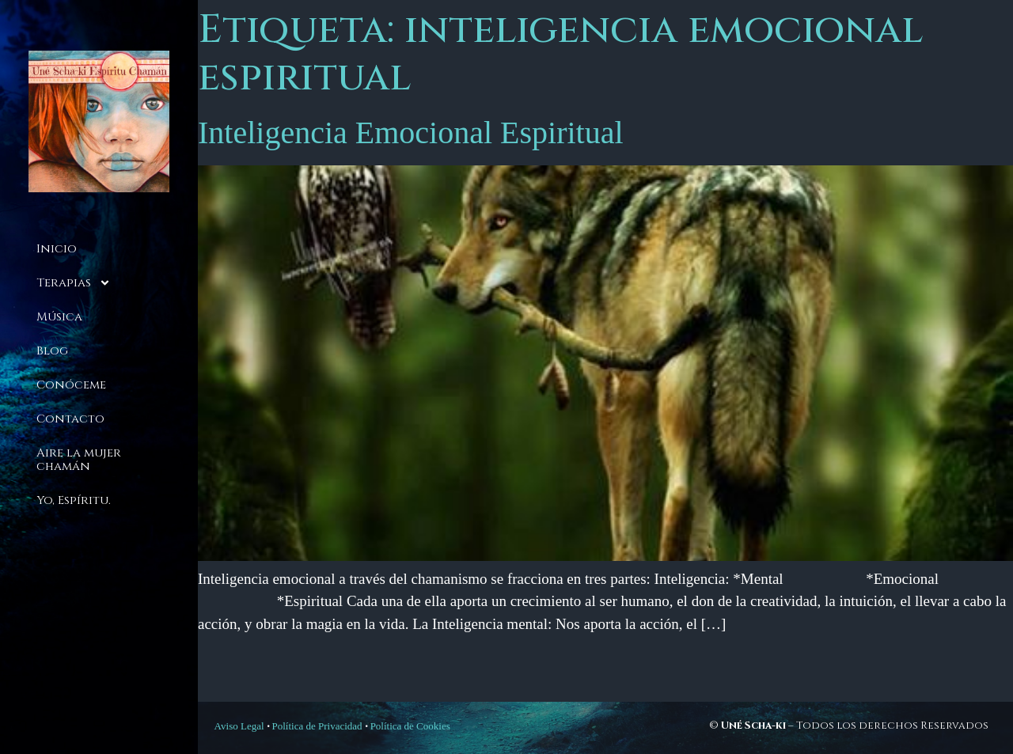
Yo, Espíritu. (73, 500)
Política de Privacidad (317, 726)
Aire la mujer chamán (78, 460)
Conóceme (71, 385)
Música (59, 317)
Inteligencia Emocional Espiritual (411, 132)
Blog (52, 351)
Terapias (73, 283)
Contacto (70, 419)
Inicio (56, 249)
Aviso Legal (239, 726)
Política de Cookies (410, 726)
